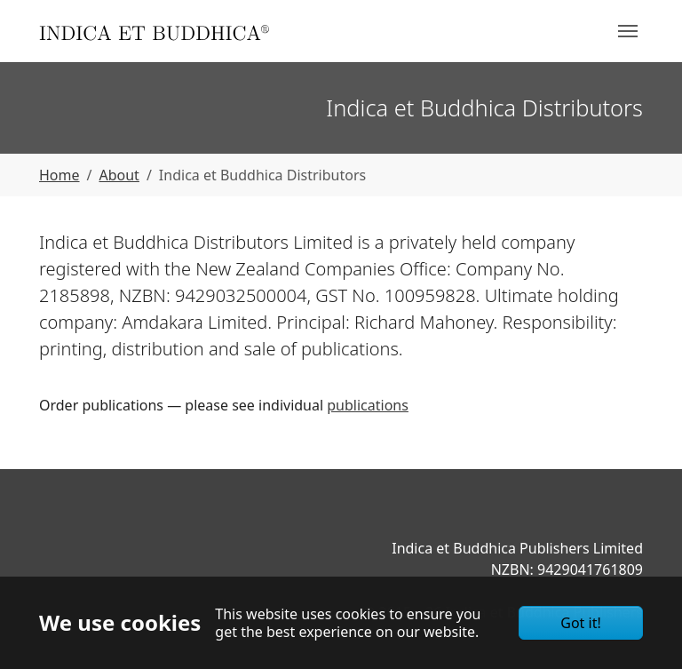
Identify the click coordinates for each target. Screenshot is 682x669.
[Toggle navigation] (628, 31)
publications (367, 405)
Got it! (580, 623)
